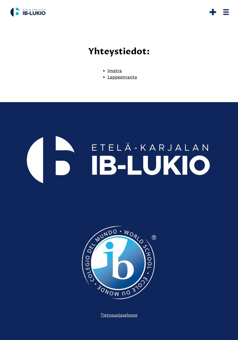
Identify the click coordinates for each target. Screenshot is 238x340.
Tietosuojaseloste (119, 315)
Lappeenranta (122, 77)
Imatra (115, 71)
